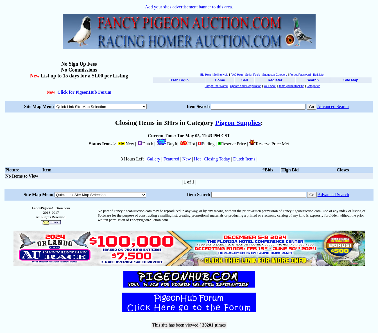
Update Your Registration (245, 86)
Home (220, 80)
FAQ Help (237, 74)
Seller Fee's (252, 74)
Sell (244, 80)
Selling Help (220, 74)
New (186, 159)
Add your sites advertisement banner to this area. (189, 6)
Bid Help (205, 74)
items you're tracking (291, 86)
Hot (197, 159)
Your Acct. (270, 86)
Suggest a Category (274, 74)
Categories (313, 86)
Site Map (350, 80)
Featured (171, 159)
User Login (179, 80)
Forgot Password (300, 74)
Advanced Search (332, 106)
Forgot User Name (216, 86)
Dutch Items (243, 159)
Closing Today (217, 159)
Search (313, 80)
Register (275, 80)
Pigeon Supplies (238, 122)
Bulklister (319, 74)
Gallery (153, 159)
